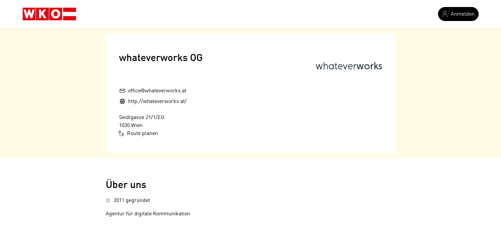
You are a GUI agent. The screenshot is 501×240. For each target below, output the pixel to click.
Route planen (138, 133)
